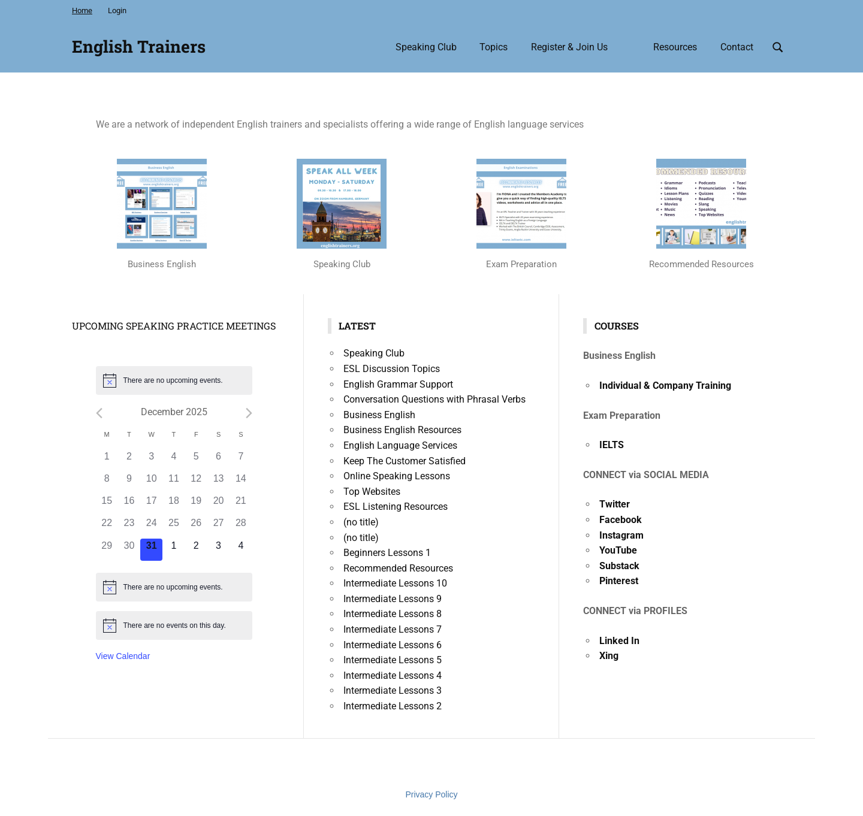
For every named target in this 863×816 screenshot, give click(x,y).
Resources (675, 47)
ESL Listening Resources (395, 506)
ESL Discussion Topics (391, 368)
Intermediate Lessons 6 (392, 645)
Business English (379, 415)
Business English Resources (402, 430)
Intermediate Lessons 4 (392, 675)
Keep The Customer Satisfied (404, 461)
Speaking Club (426, 47)
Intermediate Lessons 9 (392, 599)
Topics (493, 47)
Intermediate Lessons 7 (392, 629)
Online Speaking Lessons (396, 476)
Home (82, 10)
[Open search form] (778, 46)
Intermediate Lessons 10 (395, 583)
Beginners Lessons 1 (387, 552)
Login (117, 10)
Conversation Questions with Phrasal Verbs (434, 399)
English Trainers (139, 46)
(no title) (361, 522)
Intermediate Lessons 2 (392, 706)
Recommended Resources (398, 568)
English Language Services (400, 445)
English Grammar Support (398, 384)
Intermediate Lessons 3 (392, 690)
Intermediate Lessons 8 (392, 613)
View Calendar (123, 656)
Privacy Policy (431, 794)
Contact (736, 47)
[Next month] (249, 413)
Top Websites (371, 491)
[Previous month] (99, 413)
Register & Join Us (569, 47)
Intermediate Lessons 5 (392, 660)
